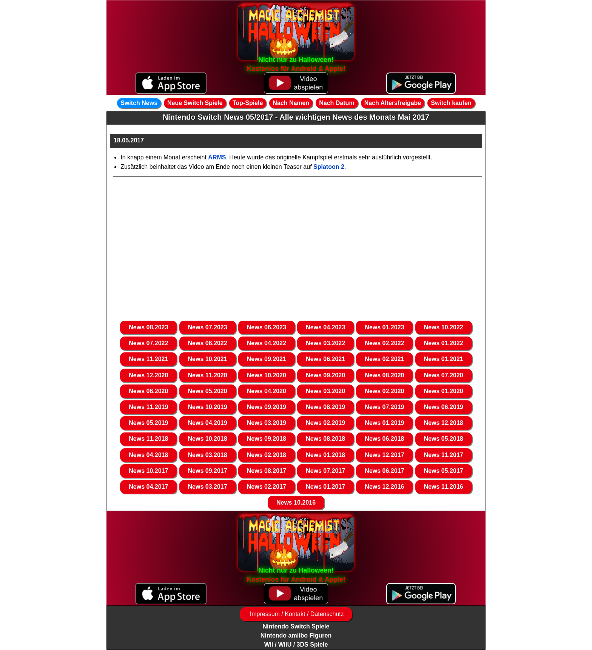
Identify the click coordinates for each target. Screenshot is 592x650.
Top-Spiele (248, 103)
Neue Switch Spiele (195, 103)
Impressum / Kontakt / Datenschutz (296, 614)
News (148, 327)
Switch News (138, 103)
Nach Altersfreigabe (392, 103)
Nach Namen (291, 103)
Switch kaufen (451, 103)
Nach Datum (336, 103)
